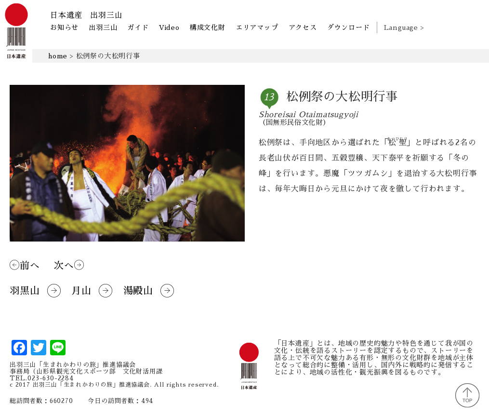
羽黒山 (35, 290)
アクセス (303, 27)
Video (169, 27)
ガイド (137, 27)
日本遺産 (86, 15)
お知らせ (64, 27)
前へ (25, 265)
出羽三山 (103, 27)
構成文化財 (207, 27)
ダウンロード (348, 27)
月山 (92, 290)
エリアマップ (257, 27)
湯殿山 (148, 290)
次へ (69, 265)
